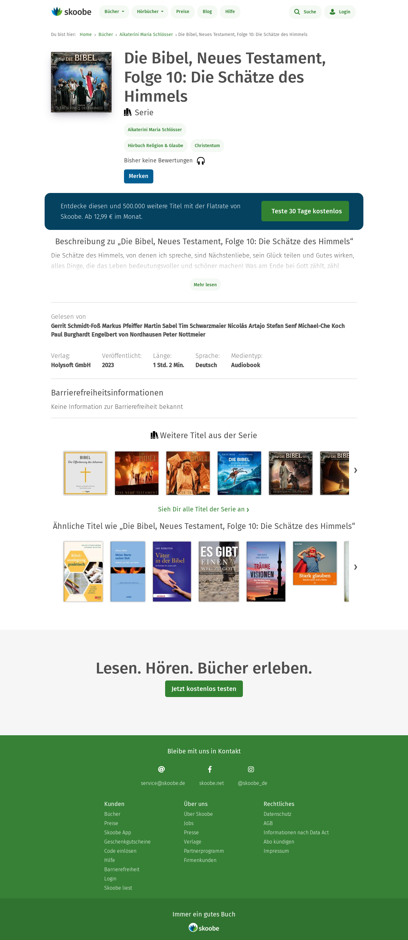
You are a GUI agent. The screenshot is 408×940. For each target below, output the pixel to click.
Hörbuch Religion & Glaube (155, 145)
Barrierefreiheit (121, 869)
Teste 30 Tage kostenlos (307, 211)
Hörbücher (148, 11)
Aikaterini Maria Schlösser (146, 34)
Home (86, 34)
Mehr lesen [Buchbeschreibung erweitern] (205, 285)
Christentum (207, 145)
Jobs (188, 823)
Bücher (112, 11)
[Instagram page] (252, 776)
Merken (138, 176)
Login (340, 11)
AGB (268, 823)
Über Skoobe (198, 814)
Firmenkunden (200, 860)
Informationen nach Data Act (296, 833)
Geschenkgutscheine (127, 842)
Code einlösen (120, 851)
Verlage (192, 842)
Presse (191, 833)
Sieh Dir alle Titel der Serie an (204, 509)
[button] (356, 470)
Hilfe (230, 11)
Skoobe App (117, 833)
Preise (182, 11)
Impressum (276, 851)
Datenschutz (277, 814)
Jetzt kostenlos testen (204, 689)
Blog (207, 11)
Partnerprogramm (204, 851)
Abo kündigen (279, 842)
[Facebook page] (211, 776)
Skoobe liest (118, 888)
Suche (305, 11)
